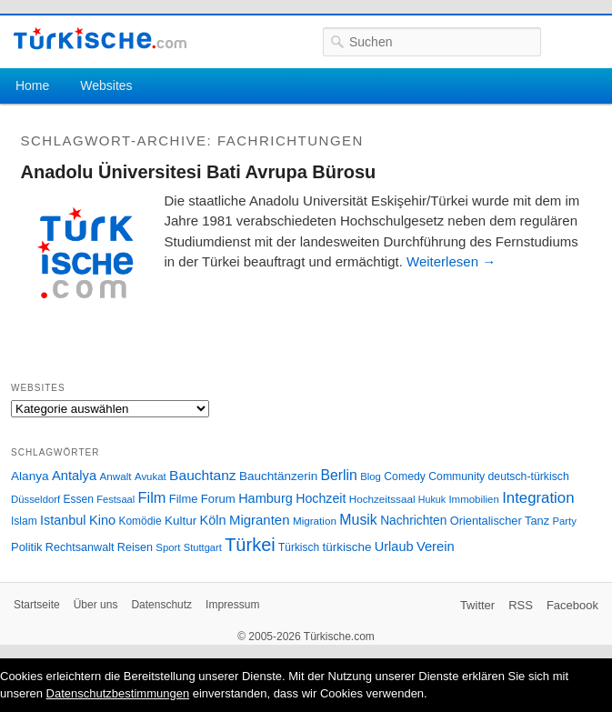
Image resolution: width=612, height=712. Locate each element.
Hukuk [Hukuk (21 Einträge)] (432, 499)
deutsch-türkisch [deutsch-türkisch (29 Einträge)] (528, 476)
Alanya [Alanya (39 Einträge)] (30, 476)
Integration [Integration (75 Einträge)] (538, 497)
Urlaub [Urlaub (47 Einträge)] (394, 546)
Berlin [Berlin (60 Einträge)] (339, 475)
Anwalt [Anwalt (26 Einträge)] (116, 476)
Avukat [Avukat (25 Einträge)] (150, 476)
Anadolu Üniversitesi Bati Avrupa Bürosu (198, 172)
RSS (520, 605)
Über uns (96, 604)
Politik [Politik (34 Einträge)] (27, 547)
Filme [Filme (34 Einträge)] (183, 499)
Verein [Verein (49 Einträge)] (435, 546)
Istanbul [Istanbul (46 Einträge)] (62, 520)
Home (32, 85)
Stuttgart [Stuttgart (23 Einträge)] (203, 547)
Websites (106, 85)
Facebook (572, 605)
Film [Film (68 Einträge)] (152, 497)
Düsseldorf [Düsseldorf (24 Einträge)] (35, 499)
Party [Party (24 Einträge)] (564, 521)
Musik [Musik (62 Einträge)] (358, 519)
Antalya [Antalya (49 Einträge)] (74, 475)
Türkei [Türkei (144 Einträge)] (250, 545)
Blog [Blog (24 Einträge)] (370, 476)
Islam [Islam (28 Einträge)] (24, 521)
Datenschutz (161, 604)
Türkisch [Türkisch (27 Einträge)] (298, 547)
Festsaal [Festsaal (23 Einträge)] (115, 499)
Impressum (232, 604)
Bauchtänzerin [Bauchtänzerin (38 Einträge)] (278, 476)
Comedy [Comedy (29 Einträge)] (405, 476)
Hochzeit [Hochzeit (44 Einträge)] (321, 498)
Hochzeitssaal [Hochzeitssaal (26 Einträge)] (382, 499)
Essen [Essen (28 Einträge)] (79, 499)
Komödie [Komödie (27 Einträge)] (140, 521)
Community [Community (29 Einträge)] (456, 476)
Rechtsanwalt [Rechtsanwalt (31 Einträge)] (80, 547)
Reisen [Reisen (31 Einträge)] (135, 547)
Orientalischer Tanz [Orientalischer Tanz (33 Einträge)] (499, 520)
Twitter (477, 605)
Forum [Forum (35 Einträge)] (218, 499)
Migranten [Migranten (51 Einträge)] (259, 519)
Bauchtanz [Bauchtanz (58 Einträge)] (202, 475)
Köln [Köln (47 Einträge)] (213, 520)
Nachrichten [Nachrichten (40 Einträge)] (413, 520)
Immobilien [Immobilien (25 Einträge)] (473, 499)
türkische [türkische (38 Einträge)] (346, 547)
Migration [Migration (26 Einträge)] (314, 520)
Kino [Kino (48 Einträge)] (102, 520)
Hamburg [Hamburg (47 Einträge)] (265, 498)
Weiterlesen (451, 261)
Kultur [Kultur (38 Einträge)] (180, 520)
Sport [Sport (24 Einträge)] (168, 547)
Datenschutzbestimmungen (118, 693)
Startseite (37, 604)
